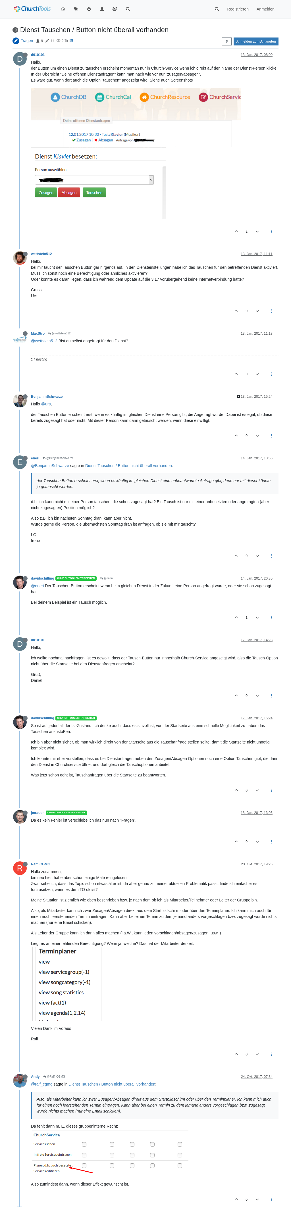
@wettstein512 (59, 333)
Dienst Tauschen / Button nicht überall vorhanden (128, 465)
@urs (46, 404)
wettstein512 (41, 254)
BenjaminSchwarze (47, 397)
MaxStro (38, 334)
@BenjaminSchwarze (58, 458)
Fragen (26, 40)
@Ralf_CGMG (54, 1076)
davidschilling (42, 578)
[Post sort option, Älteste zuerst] (226, 41)
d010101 (38, 55)
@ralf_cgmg (42, 1084)
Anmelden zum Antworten (256, 41)
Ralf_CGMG (40, 864)
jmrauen (38, 813)
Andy (35, 1077)
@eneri (106, 578)
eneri (35, 458)
